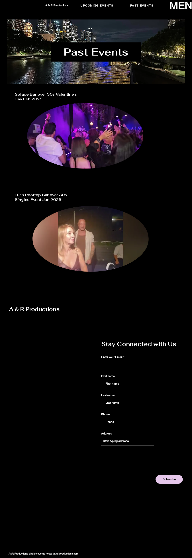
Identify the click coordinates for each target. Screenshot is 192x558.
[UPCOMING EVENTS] (97, 5)
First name (108, 376)
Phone (105, 414)
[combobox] (127, 441)
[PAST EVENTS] (142, 5)
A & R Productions (34, 309)
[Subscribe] (169, 479)
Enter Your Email (111, 357)
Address (106, 433)
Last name (108, 395)
